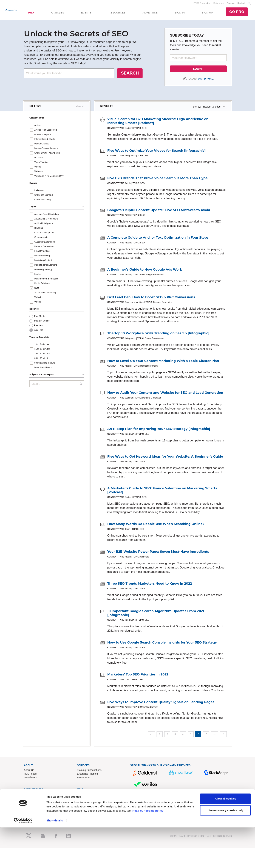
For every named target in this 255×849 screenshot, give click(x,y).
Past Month (39, 317)
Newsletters (30, 778)
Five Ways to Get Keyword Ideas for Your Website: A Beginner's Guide (165, 458)
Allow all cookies (225, 820)
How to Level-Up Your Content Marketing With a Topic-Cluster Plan (163, 362)
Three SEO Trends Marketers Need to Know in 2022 (149, 585)
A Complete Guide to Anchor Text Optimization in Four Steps (157, 239)
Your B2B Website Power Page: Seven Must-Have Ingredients (158, 553)
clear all (80, 107)
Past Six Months (42, 322)
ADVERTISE (150, 13)
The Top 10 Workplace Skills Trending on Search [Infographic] (158, 335)
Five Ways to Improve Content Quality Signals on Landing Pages (160, 703)
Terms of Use (84, 806)
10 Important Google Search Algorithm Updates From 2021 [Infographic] (155, 614)
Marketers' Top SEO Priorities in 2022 (137, 676)
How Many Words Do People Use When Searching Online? (155, 525)
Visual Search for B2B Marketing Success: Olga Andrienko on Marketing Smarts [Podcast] (157, 122)
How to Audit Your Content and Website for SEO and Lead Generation (165, 394)
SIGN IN (180, 13)
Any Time (38, 331)
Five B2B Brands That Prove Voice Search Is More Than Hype (157, 180)
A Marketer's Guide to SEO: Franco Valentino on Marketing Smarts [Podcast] (162, 492)
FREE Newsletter (202, 4)
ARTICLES (57, 13)
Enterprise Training (87, 775)
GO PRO (236, 12)
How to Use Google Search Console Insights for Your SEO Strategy (162, 644)
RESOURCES (117, 13)
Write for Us (30, 802)
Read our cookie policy (147, 832)
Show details (54, 841)
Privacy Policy (84, 810)
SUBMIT (198, 70)
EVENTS (86, 13)
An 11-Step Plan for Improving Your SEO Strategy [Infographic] (158, 430)
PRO (31, 13)
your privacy (205, 79)
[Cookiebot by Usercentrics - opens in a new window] (22, 842)
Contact (241, 4)
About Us (29, 771)
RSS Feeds (30, 775)
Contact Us (83, 795)
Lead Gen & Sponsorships (38, 795)
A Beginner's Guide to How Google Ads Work (144, 271)
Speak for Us (31, 806)
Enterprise (218, 4)
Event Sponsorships (35, 799)
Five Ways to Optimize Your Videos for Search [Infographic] (156, 152)
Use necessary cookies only (225, 831)
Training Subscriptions (89, 771)
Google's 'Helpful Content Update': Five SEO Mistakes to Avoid (158, 211)
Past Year (38, 327)
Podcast (230, 4)
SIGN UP (207, 13)
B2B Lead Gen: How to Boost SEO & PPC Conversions (151, 298)
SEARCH (130, 74)
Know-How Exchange (89, 799)
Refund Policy (84, 802)
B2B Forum (83, 778)
